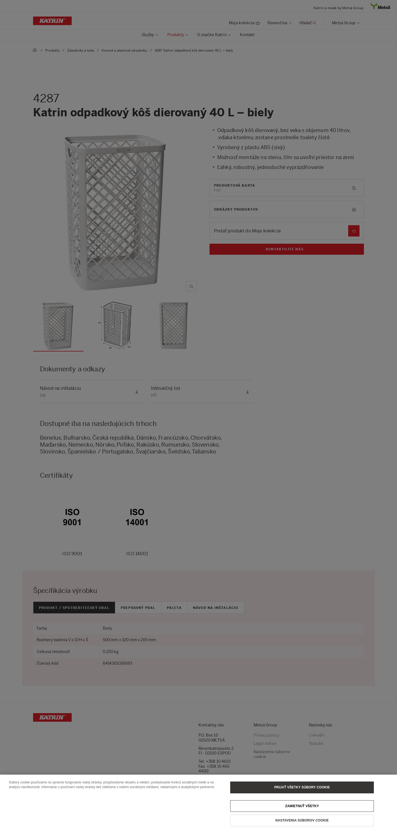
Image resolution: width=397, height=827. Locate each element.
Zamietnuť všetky (302, 810)
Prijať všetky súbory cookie (302, 791)
